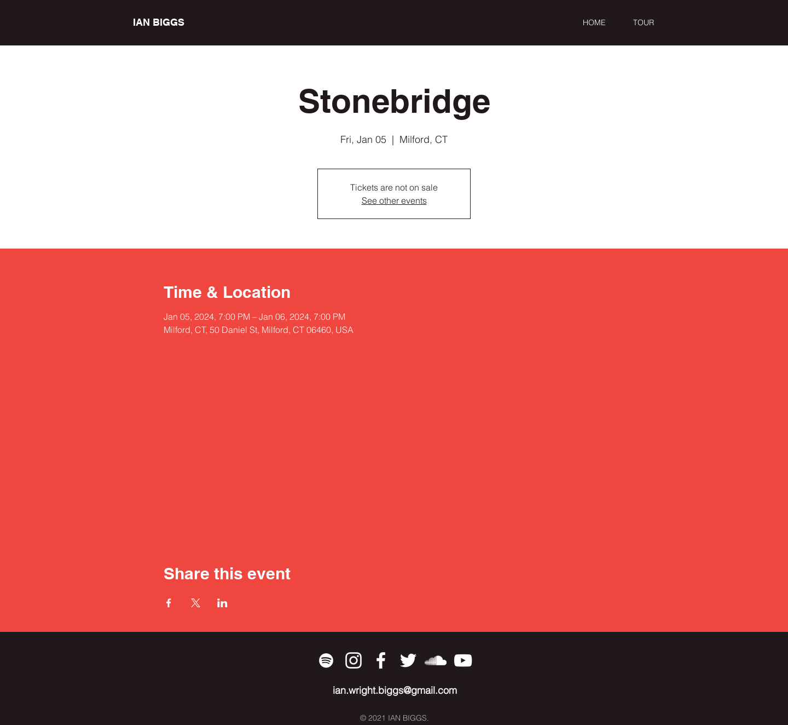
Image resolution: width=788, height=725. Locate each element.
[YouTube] (463, 660)
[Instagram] (353, 660)
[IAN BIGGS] (183, 22)
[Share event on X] (195, 603)
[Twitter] (408, 660)
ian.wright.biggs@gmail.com (395, 690)
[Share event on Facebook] (169, 603)
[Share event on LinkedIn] (222, 603)
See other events (394, 200)
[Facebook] (381, 660)
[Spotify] (326, 660)
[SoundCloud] (436, 660)
